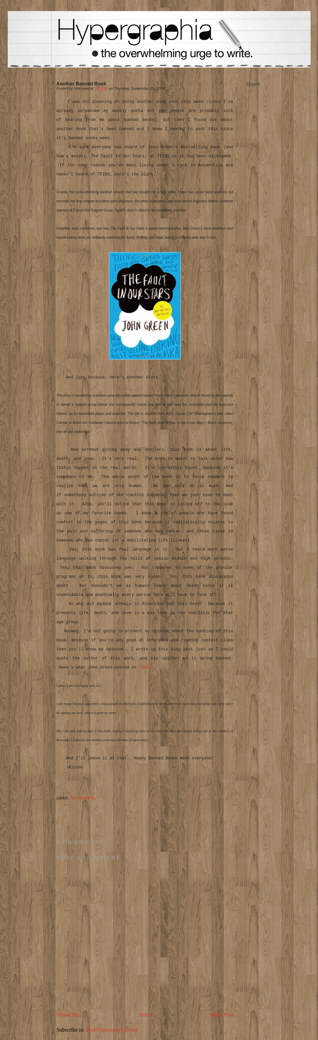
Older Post (221, 1014)
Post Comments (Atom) (111, 1030)
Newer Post (69, 1014)
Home (145, 1014)
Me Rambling (83, 798)
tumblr (146, 667)
